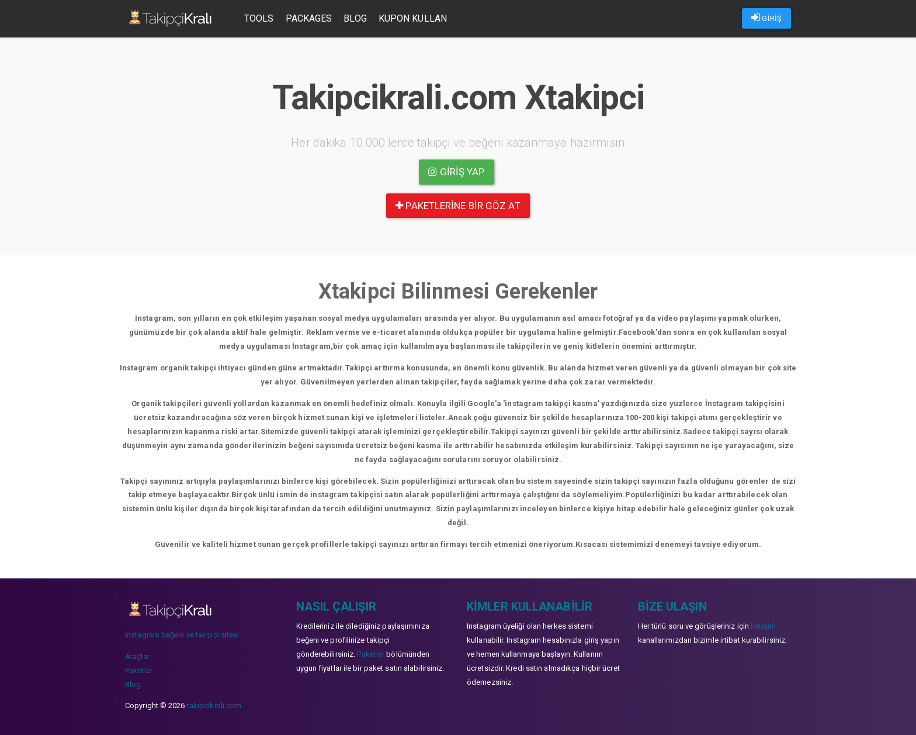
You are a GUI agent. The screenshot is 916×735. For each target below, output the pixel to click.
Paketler (138, 670)
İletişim (763, 626)
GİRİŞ (766, 17)
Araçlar (137, 656)
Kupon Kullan (413, 18)
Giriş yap (456, 172)
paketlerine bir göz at (457, 206)
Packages (309, 18)
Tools (259, 18)
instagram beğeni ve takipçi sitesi (182, 634)
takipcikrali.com (214, 705)
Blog (355, 18)
